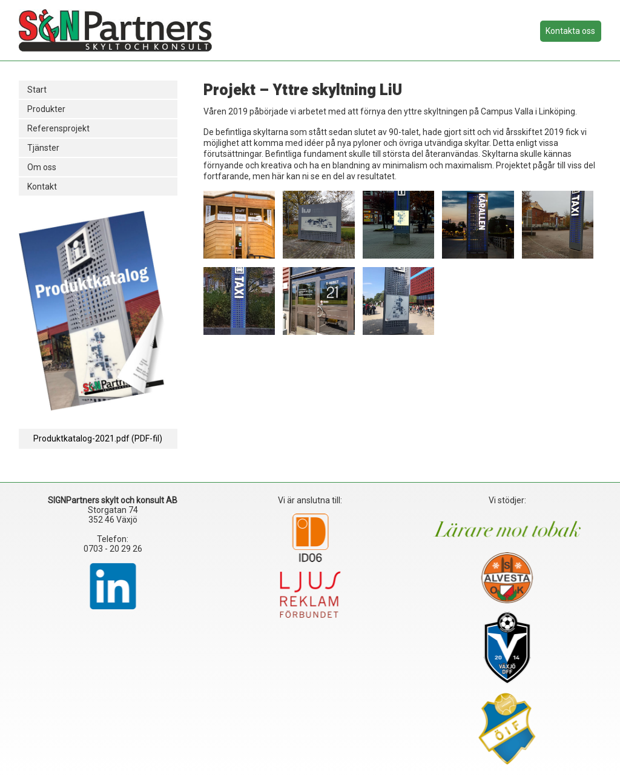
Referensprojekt (58, 128)
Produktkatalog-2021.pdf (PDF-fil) (97, 438)
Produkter (46, 109)
